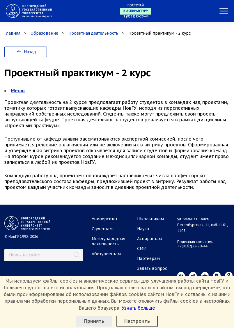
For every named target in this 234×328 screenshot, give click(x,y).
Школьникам (150, 218)
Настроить (137, 321)
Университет (104, 218)
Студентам (102, 228)
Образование (44, 33)
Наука (143, 228)
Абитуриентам (106, 253)
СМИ (141, 248)
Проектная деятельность (93, 33)
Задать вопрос (152, 268)
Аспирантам (149, 238)
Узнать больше (138, 308)
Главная (12, 33)
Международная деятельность (108, 241)
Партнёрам (148, 258)
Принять (94, 321)
